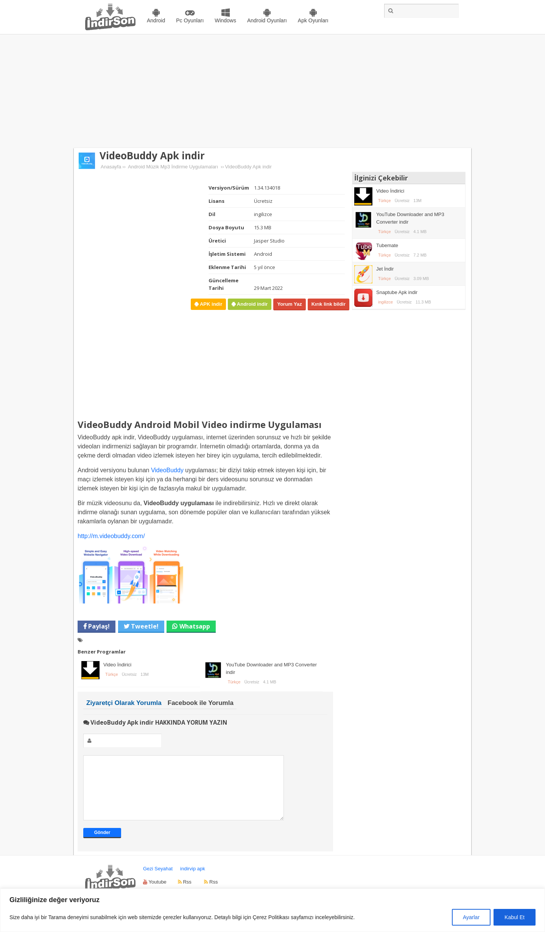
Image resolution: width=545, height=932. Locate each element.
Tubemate (387, 245)
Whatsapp (194, 626)
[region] (272, 910)
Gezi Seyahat (158, 880)
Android (156, 20)
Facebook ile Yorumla (201, 702)
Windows (225, 20)
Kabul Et (515, 917)
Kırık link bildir (328, 304)
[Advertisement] (272, 91)
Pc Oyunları (190, 20)
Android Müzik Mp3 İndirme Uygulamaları (173, 167)
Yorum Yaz (289, 304)
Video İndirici (117, 664)
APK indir (210, 304)
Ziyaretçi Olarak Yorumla (124, 702)
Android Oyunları (267, 20)
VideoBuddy (167, 470)
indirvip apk (192, 880)
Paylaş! (98, 626)
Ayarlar (471, 917)
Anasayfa (111, 167)
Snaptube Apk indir (396, 292)
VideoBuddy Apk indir (152, 155)
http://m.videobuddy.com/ (111, 536)
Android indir (251, 304)
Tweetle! (144, 626)
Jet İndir (385, 269)
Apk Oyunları (313, 20)
